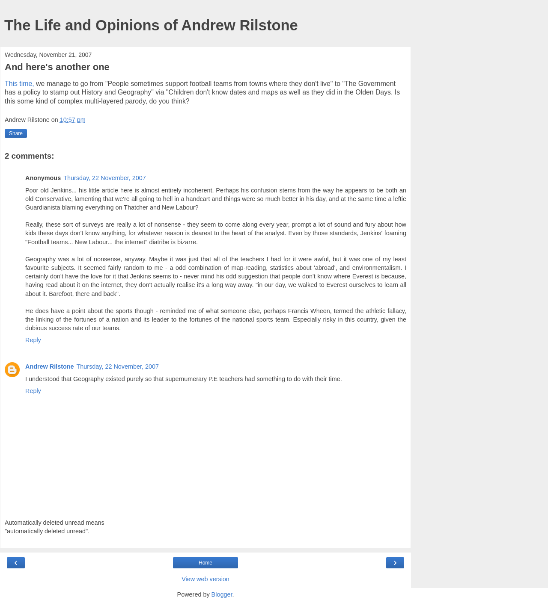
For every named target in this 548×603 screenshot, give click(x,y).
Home (205, 563)
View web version (205, 579)
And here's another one (57, 67)
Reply (33, 340)
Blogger (221, 594)
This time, (19, 83)
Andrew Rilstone (49, 366)
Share (16, 133)
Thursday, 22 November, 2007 (104, 177)
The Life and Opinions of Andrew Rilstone (151, 25)
